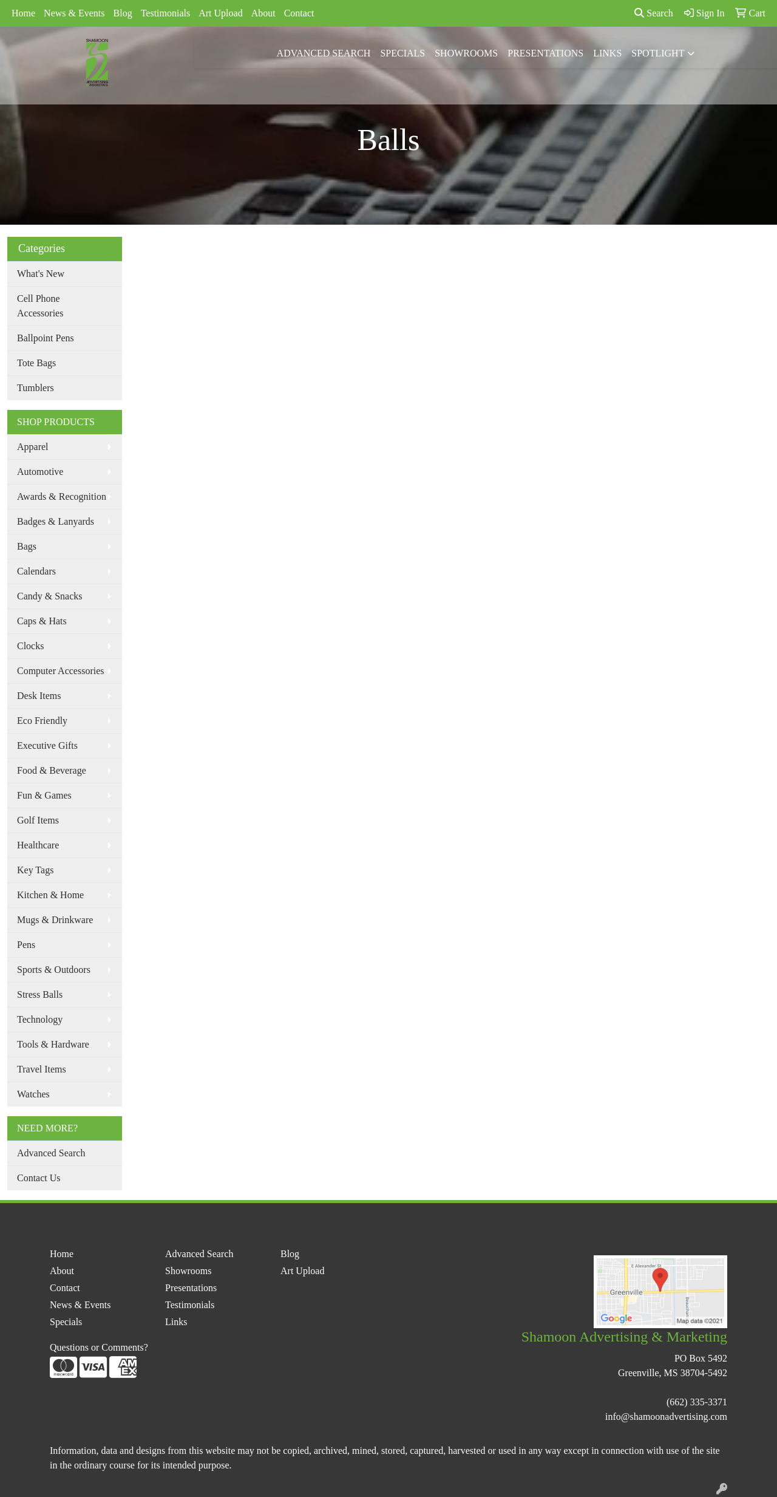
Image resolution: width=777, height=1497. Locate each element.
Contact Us (39, 1178)
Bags (26, 546)
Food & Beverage (51, 770)
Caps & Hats (42, 621)
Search (653, 13)
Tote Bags (36, 363)
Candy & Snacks (50, 596)
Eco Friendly (42, 720)
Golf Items (38, 820)
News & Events (74, 13)
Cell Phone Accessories (40, 305)
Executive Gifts (47, 745)
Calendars (36, 571)
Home (23, 13)
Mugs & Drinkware (55, 920)
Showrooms (466, 53)
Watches (33, 1094)
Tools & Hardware (53, 1044)
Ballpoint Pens (45, 338)
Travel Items (41, 1069)
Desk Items (39, 696)
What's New (40, 273)
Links (607, 53)
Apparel (33, 447)
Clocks (30, 646)
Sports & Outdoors (53, 969)
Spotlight (657, 53)
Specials (402, 53)
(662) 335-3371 (697, 1402)
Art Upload (220, 13)
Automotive (40, 471)
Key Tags (35, 870)
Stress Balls (40, 994)
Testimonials (166, 13)
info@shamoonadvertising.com (666, 1416)
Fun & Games (44, 795)
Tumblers (35, 388)
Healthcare (38, 845)
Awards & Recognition (61, 496)
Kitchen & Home (50, 895)
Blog (123, 13)
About (263, 13)
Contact (299, 13)
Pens (26, 944)
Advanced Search (324, 53)
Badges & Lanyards (55, 521)
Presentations (545, 53)
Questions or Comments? (99, 1347)
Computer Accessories (60, 671)
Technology (40, 1019)
